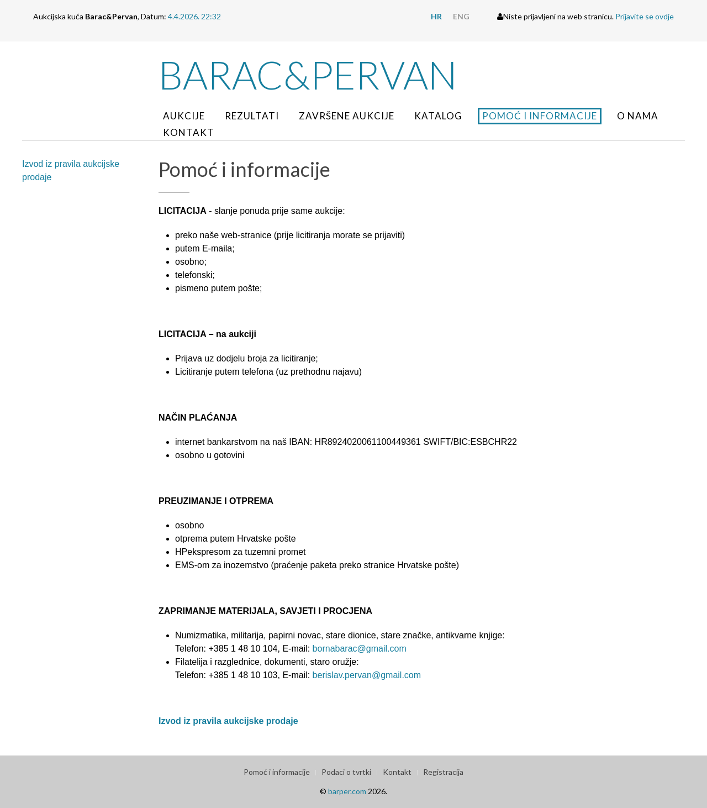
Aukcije (184, 116)
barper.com (347, 791)
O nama (637, 116)
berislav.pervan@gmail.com (367, 675)
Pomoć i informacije (539, 116)
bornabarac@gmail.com (360, 648)
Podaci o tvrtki (346, 771)
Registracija (443, 771)
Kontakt (188, 132)
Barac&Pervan (308, 74)
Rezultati (252, 116)
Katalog (438, 116)
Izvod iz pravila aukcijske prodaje (70, 170)
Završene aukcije (346, 116)
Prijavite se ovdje (644, 16)
